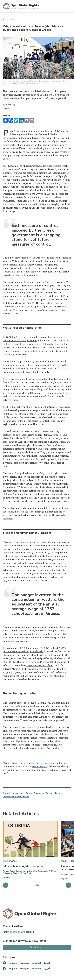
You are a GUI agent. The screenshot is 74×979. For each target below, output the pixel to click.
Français (24, 963)
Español (6, 108)
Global (6, 793)
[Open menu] (69, 6)
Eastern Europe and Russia (39, 793)
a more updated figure (37, 306)
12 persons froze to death (39, 665)
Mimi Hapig (10, 104)
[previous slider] (68, 885)
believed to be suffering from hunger (42, 634)
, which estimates (58, 306)
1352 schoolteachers (57, 497)
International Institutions (16, 797)
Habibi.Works (39, 766)
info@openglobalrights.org (18, 931)
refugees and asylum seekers (52, 299)
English (13, 963)
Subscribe (35, 947)
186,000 (30, 303)
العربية (47, 963)
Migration (18, 793)
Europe (58, 793)
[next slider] (5, 885)
